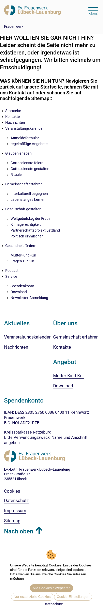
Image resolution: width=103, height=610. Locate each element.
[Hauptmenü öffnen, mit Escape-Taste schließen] (93, 10)
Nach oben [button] (18, 531)
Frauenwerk (13, 26)
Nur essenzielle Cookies (32, 597)
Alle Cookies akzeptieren (51, 588)
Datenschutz (53, 604)
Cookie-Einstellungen (73, 597)
